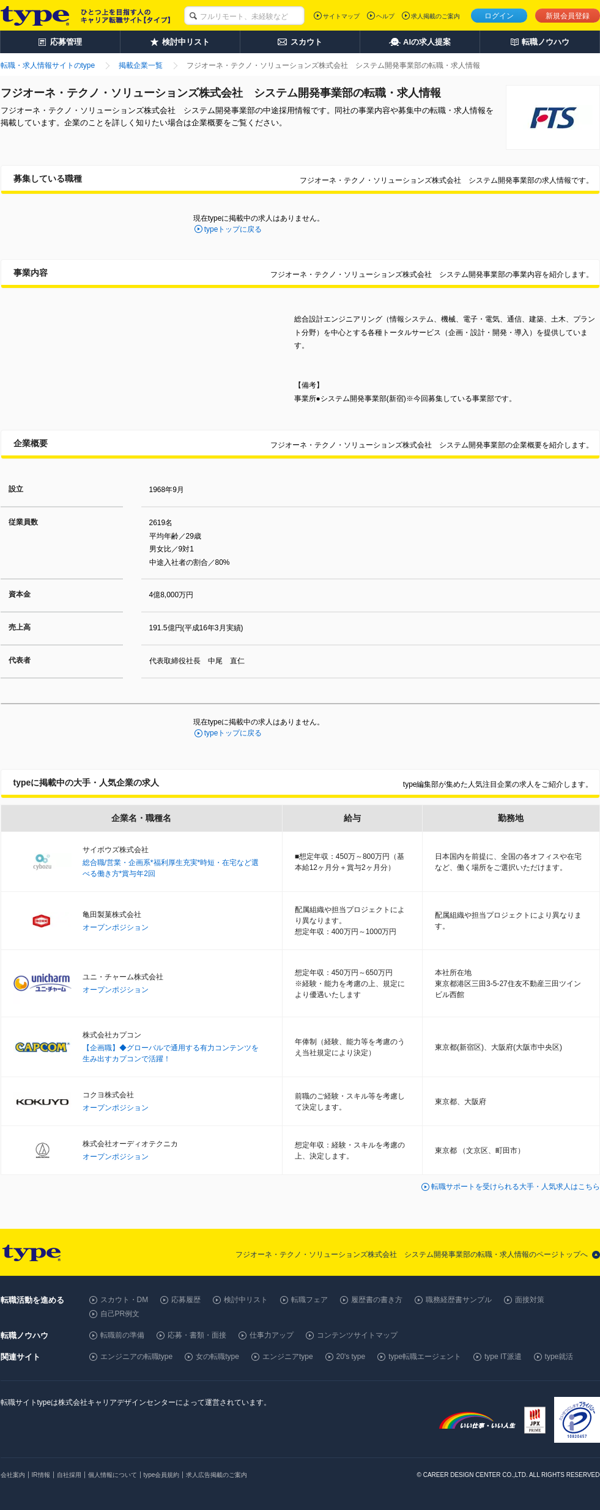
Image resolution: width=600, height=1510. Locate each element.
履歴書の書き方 (376, 1299)
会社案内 (13, 1474)
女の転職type (217, 1356)
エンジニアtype (287, 1356)
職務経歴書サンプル (459, 1299)
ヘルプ (385, 16)
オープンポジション (116, 927)
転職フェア (309, 1299)
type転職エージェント (424, 1356)
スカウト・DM (124, 1299)
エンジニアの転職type (136, 1356)
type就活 (559, 1356)
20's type (351, 1356)
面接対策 (529, 1299)
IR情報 (41, 1474)
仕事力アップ (272, 1335)
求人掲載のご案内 (435, 16)
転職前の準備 (122, 1335)
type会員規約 (162, 1474)
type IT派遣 (503, 1356)
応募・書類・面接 (197, 1335)
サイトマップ (341, 16)
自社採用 (69, 1474)
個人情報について (112, 1474)
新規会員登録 (568, 16)
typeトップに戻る (233, 229)
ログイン (499, 16)
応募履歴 (186, 1299)
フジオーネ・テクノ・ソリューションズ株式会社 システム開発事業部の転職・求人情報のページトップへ (411, 1254)
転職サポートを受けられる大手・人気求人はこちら (515, 1186)
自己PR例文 (120, 1313)
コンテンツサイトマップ (357, 1335)
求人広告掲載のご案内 (216, 1474)
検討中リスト (246, 1299)
